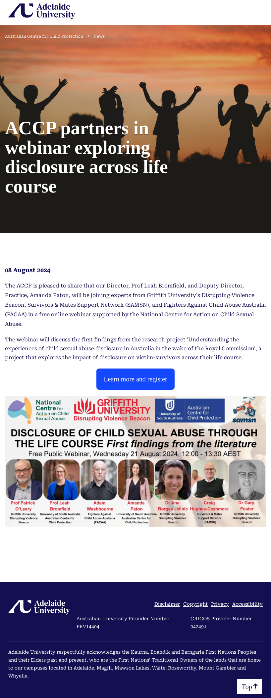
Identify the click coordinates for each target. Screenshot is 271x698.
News (99, 36)
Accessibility (247, 604)
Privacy (220, 604)
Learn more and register (135, 379)
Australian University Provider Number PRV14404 (123, 622)
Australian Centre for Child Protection (44, 36)
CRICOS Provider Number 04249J (221, 622)
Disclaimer (167, 604)
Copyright (195, 604)
